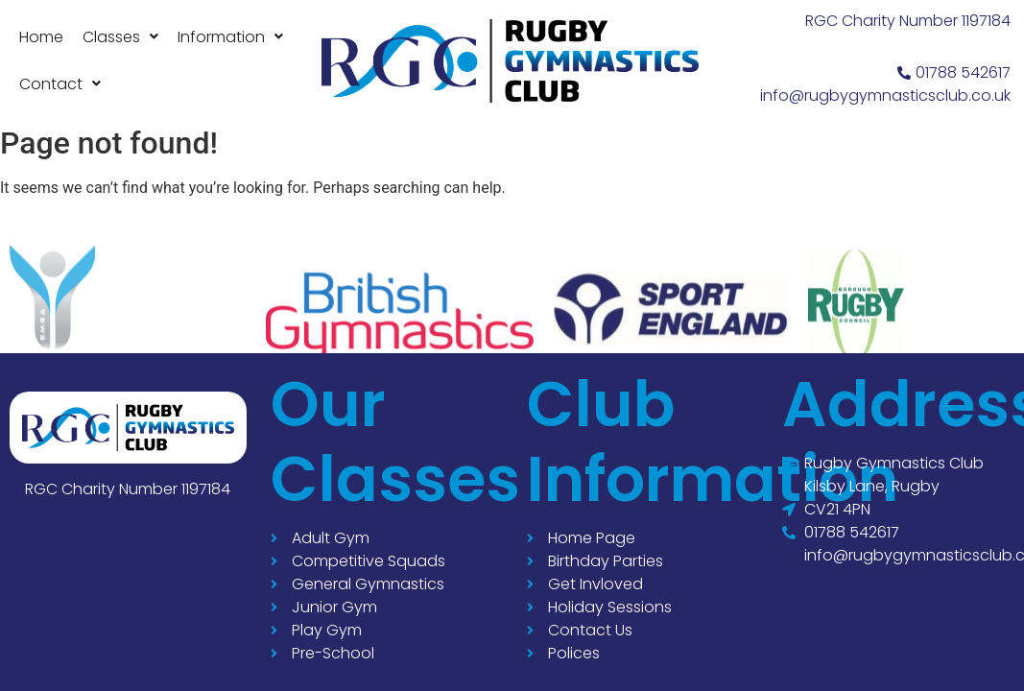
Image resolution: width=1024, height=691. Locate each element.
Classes (120, 37)
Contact (60, 84)
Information (230, 37)
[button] (120, 36)
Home (41, 37)
